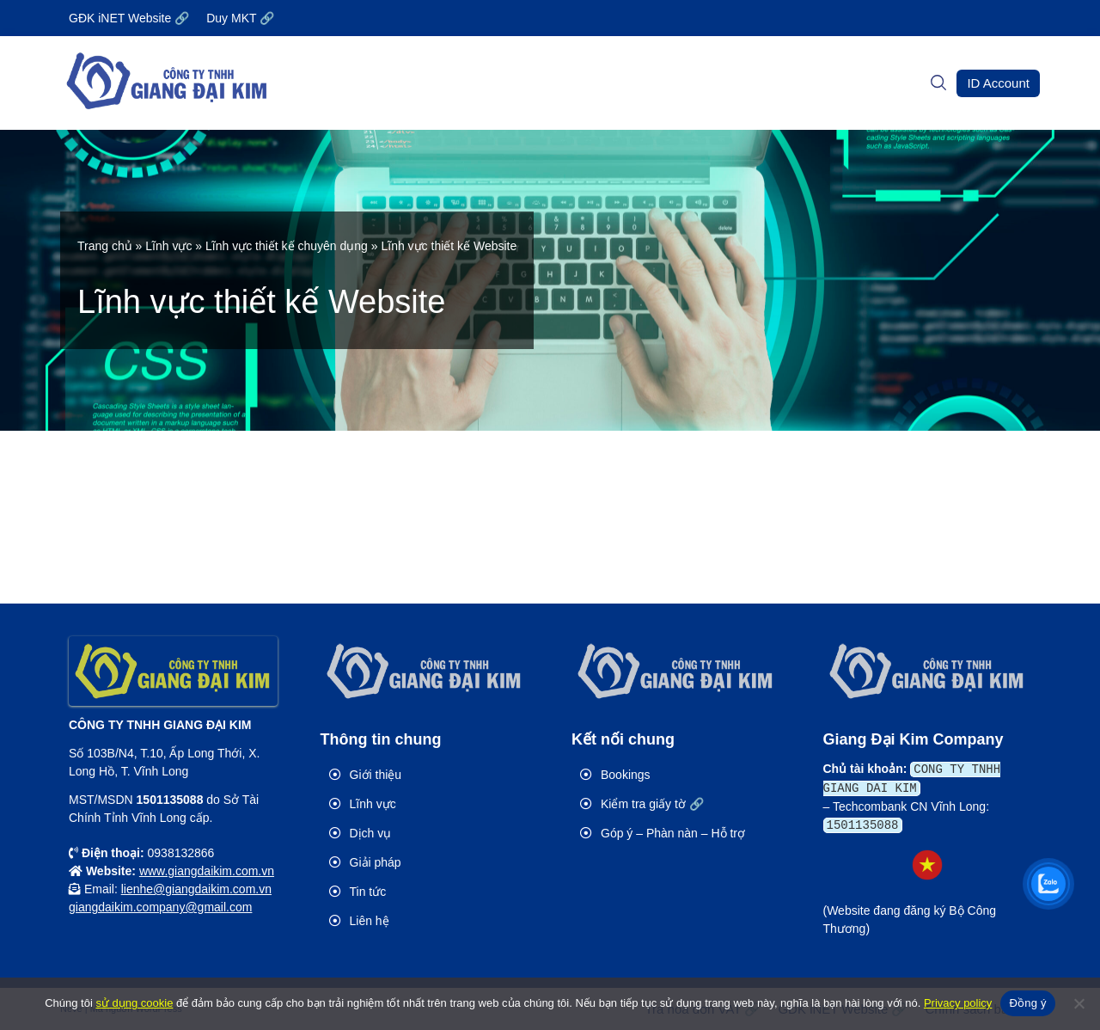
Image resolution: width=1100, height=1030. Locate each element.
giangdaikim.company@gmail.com (160, 907)
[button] (998, 83)
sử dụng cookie (134, 1002)
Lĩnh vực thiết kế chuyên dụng (286, 246)
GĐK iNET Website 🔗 (129, 18)
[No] (1078, 1003)
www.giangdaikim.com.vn (206, 871)
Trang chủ (104, 246)
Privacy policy (958, 1002)
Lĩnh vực (168, 246)
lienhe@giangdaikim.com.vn (196, 889)
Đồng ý (1027, 1002)
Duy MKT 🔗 (240, 18)
